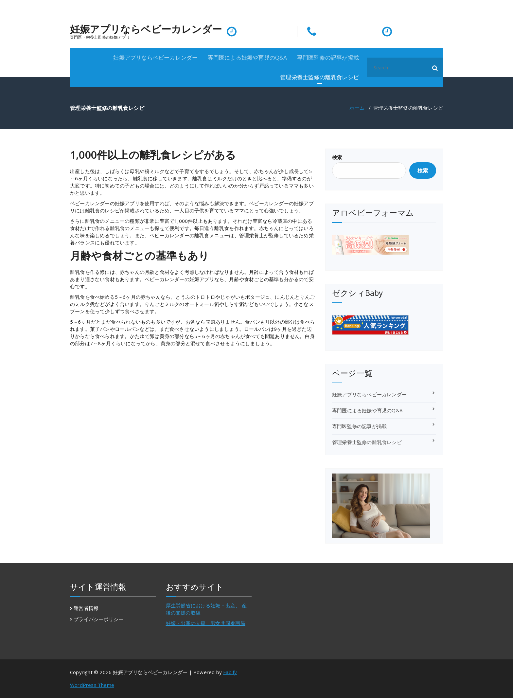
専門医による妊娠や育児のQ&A (247, 57)
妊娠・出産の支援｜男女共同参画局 (205, 623)
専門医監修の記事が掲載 (328, 57)
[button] (435, 67)
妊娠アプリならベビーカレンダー (146, 29)
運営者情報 (86, 608)
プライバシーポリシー (98, 619)
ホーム (356, 107)
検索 (337, 157)
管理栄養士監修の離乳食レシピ (319, 77)
